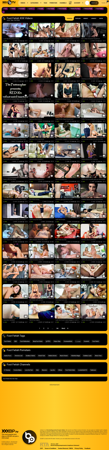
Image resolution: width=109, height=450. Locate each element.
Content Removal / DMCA (65, 448)
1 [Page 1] (39, 328)
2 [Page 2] (43, 328)
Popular (77, 18)
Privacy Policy (79, 448)
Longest (93, 18)
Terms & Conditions (50, 448)
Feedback (87, 448)
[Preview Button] (26, 35)
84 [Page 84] (57, 328)
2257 (41, 448)
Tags (12, 20)
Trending (69, 18)
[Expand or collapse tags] (3, 12)
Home (8, 20)
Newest (85, 18)
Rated (101, 18)
